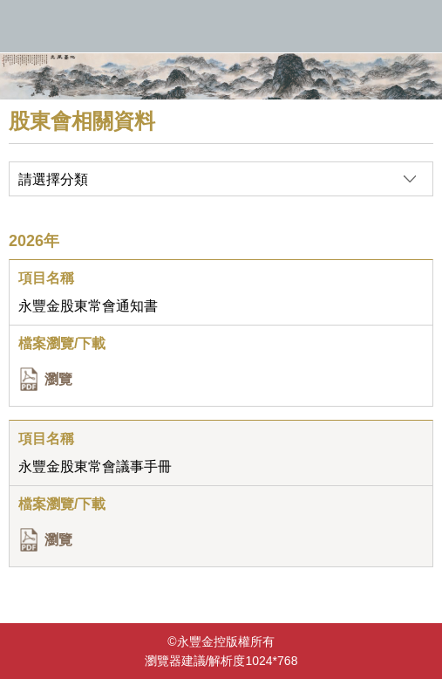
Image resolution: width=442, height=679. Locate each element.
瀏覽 (58, 379)
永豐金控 (221, 26)
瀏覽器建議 (175, 661)
